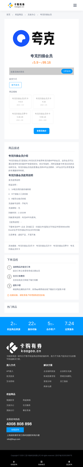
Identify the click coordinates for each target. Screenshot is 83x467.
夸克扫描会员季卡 (61, 246)
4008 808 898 (19, 424)
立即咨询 (66, 71)
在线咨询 (15, 430)
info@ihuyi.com (13, 439)
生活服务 (27, 405)
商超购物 (27, 400)
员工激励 (64, 381)
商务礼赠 (47, 386)
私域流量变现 (49, 376)
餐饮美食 (27, 410)
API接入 (9, 371)
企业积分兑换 (66, 371)
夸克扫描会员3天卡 (26, 246)
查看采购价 (41, 131)
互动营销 (10, 381)
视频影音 (10, 400)
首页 (8, 14)
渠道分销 (47, 381)
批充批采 (10, 376)
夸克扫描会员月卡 (44, 246)
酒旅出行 (10, 410)
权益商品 (19, 14)
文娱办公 (31, 14)
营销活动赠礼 (66, 376)
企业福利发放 (49, 371)
